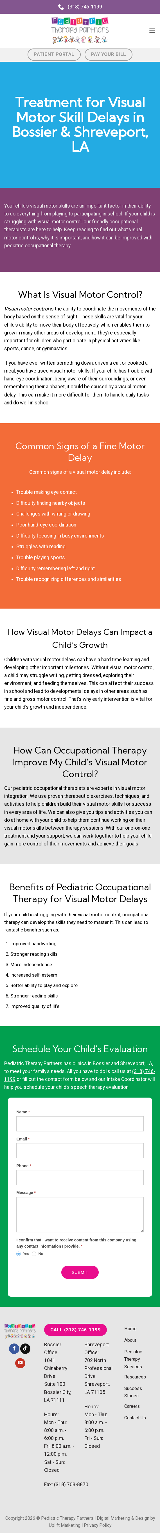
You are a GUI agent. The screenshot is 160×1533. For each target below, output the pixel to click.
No (37, 1254)
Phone (23, 1166)
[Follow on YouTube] (20, 1363)
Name (23, 1112)
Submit (80, 1272)
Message (26, 1192)
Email (23, 1139)
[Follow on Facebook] (14, 1348)
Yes (22, 1254)
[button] (152, 30)
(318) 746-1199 (80, 7)
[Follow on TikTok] (25, 1348)
